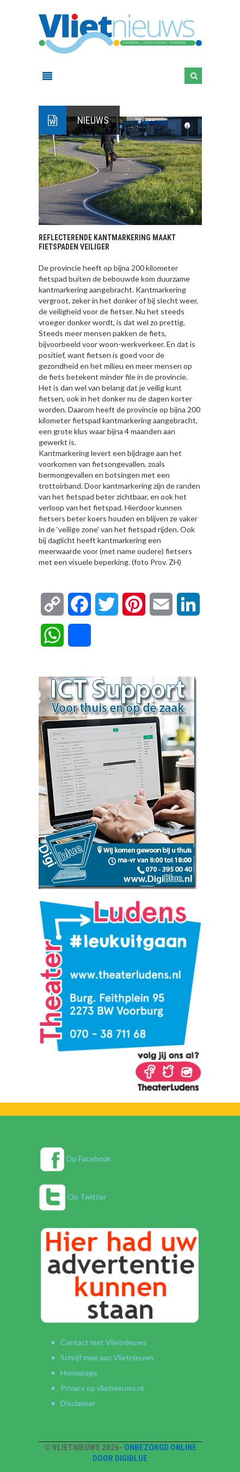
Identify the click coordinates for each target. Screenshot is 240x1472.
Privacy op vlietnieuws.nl (102, 1387)
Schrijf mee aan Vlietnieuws (107, 1357)
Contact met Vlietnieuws (103, 1342)
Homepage (78, 1372)
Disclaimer (77, 1403)
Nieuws (93, 120)
